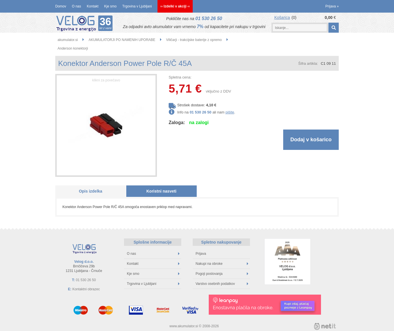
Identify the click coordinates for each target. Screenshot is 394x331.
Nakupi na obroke (222, 264)
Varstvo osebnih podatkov (222, 284)
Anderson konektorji (73, 48)
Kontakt (92, 6)
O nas (76, 6)
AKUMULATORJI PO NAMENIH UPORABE (121, 40)
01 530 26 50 (208, 18)
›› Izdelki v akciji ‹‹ (175, 6)
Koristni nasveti (161, 191)
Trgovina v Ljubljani (137, 6)
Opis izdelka (90, 191)
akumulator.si (68, 40)
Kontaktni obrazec (86, 289)
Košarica (282, 17)
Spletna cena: (180, 77)
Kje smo (110, 6)
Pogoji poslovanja (222, 274)
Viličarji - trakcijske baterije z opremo (194, 40)
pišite (229, 112)
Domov (60, 6)
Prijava (332, 6)
